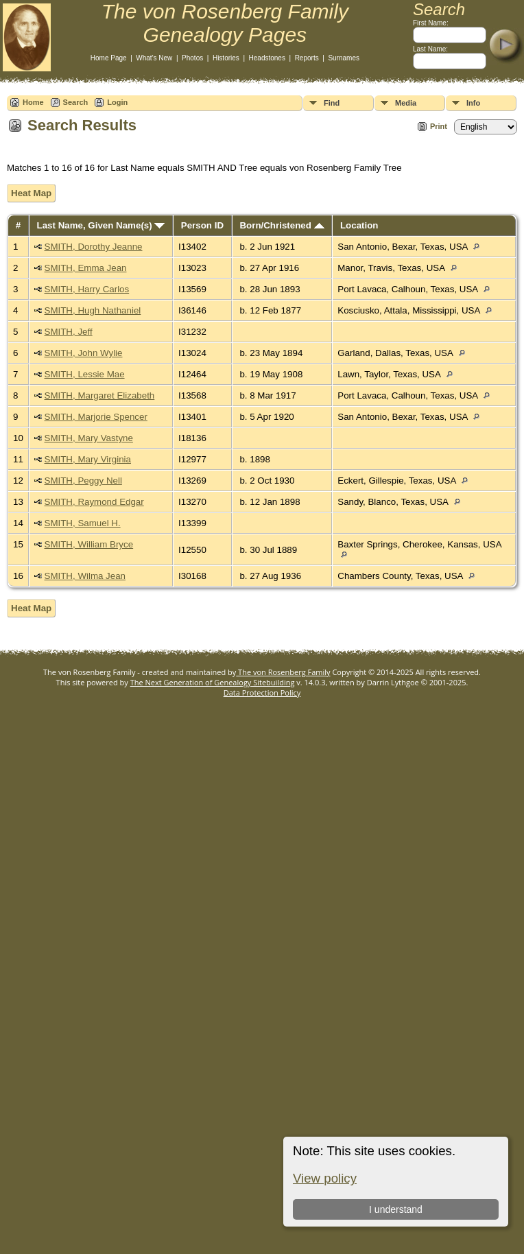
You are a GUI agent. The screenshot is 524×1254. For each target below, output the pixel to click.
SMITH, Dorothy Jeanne (94, 246)
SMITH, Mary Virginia (88, 459)
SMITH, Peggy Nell (83, 480)
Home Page (109, 58)
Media (405, 103)
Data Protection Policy (262, 692)
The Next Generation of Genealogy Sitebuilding (212, 682)
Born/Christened (281, 225)
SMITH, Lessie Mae (85, 374)
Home (33, 102)
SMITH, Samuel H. (83, 523)
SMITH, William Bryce (89, 544)
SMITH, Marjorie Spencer (96, 417)
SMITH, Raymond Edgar (94, 502)
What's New (154, 58)
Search (75, 102)
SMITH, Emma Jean (86, 268)
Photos (192, 58)
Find (332, 103)
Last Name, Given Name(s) (101, 225)
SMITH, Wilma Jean (85, 576)
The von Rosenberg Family (283, 672)
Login (117, 102)
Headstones (267, 58)
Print (438, 126)
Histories (226, 58)
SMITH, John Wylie (84, 353)
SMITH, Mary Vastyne (89, 438)
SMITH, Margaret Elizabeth (100, 395)
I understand (395, 1209)
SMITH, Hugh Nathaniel (93, 310)
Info (473, 103)
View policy (325, 1178)
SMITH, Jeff (69, 332)
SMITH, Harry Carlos (87, 289)
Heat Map (31, 193)
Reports (307, 58)
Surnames (343, 58)
